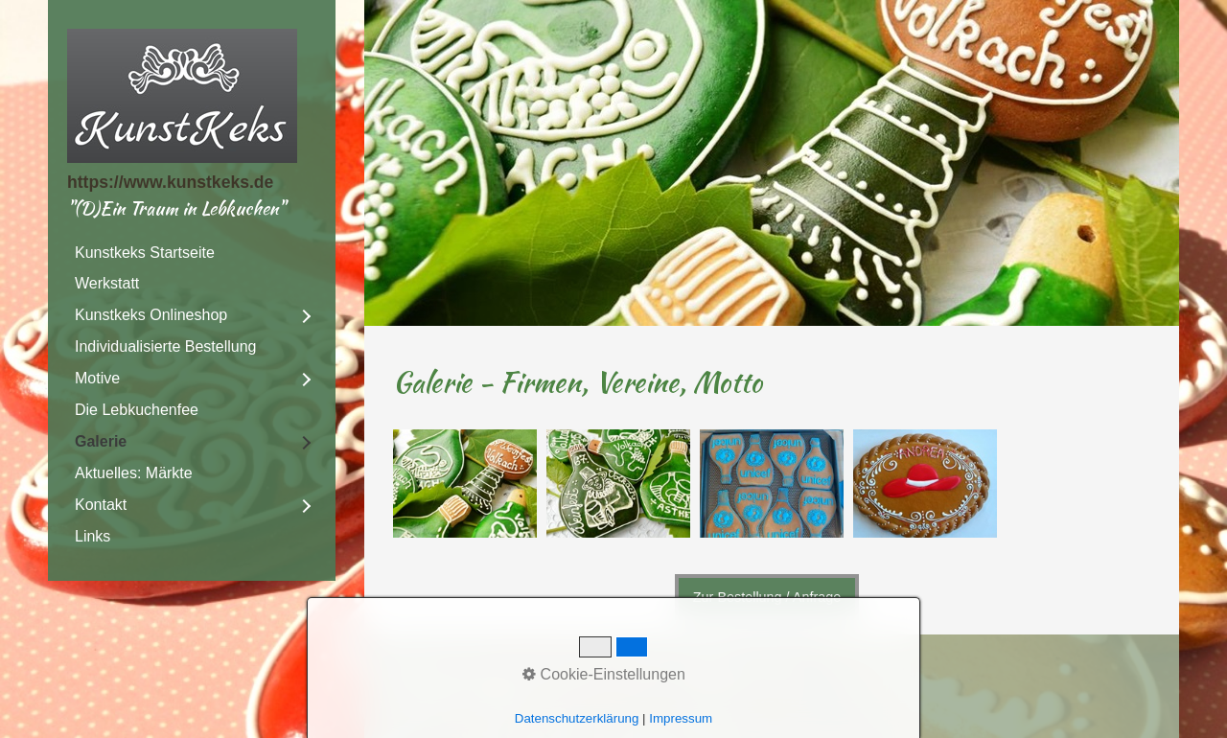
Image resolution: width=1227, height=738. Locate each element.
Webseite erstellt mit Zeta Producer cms (664, 697)
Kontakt (101, 504)
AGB (782, 674)
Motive (97, 378)
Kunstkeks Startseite (145, 252)
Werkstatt (107, 283)
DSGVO (421, 674)
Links (92, 536)
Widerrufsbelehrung (685, 674)
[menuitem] (191, 253)
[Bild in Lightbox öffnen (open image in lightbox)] (465, 483)
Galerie (101, 441)
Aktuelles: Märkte (134, 473)
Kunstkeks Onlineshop (151, 315)
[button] (767, 597)
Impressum (566, 674)
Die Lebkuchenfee (136, 410)
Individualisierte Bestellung (165, 346)
